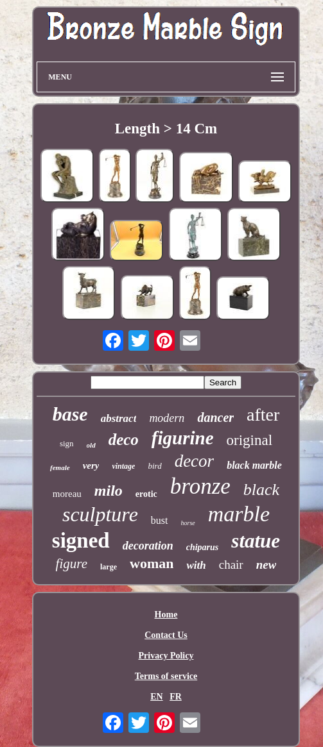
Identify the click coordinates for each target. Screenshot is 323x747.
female (60, 467)
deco (124, 439)
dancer (215, 417)
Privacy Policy (166, 655)
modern (166, 418)
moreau (67, 494)
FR (176, 696)
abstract (119, 418)
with (195, 565)
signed (81, 540)
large (108, 566)
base (70, 413)
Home (166, 614)
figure (71, 563)
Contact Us (166, 635)
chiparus (202, 547)
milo (108, 490)
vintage (123, 466)
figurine (183, 438)
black (261, 489)
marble (239, 514)
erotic (146, 494)
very (91, 465)
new (266, 564)
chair (231, 564)
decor (194, 461)
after (263, 414)
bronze (200, 486)
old (91, 445)
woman (151, 563)
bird (154, 466)
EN (156, 696)
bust (159, 520)
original (250, 440)
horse (188, 522)
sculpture (100, 514)
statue (255, 541)
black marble (254, 465)
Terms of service (166, 676)
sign (67, 443)
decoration (148, 545)
